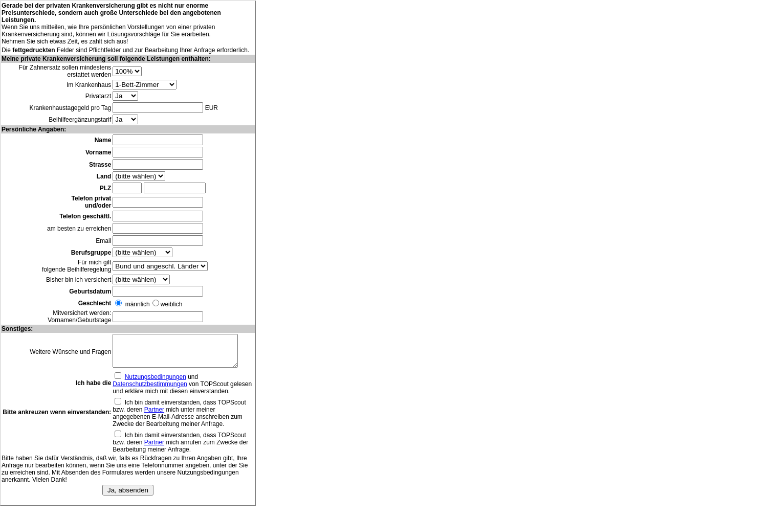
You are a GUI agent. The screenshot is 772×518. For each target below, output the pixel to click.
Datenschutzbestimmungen (149, 390)
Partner (153, 415)
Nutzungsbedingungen (154, 383)
